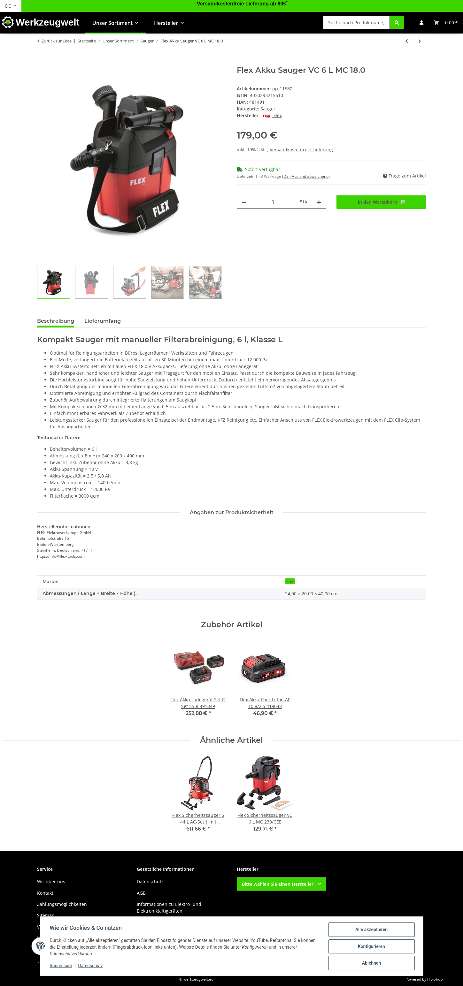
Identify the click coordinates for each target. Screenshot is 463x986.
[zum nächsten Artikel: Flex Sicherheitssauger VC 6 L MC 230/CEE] (419, 41)
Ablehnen (370, 963)
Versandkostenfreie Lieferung (301, 150)
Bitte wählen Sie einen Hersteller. (278, 884)
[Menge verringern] (244, 201)
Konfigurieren (370, 946)
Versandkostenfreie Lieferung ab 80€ (242, 3)
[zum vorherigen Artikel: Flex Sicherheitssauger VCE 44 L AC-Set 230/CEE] (406, 41)
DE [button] (8, 6)
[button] (421, 22)
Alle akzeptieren (371, 930)
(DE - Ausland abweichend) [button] (306, 176)
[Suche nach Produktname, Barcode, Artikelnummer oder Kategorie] (356, 22)
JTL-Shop (435, 979)
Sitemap (46, 915)
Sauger (267, 109)
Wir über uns (51, 881)
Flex (290, 581)
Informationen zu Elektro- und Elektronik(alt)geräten (169, 907)
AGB (141, 893)
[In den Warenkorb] (42, 62)
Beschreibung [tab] (55, 321)
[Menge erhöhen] (319, 201)
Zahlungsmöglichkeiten (62, 904)
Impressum (61, 966)
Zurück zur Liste (57, 41)
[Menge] (273, 201)
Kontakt (45, 893)
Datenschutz (91, 966)
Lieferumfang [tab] (102, 321)
